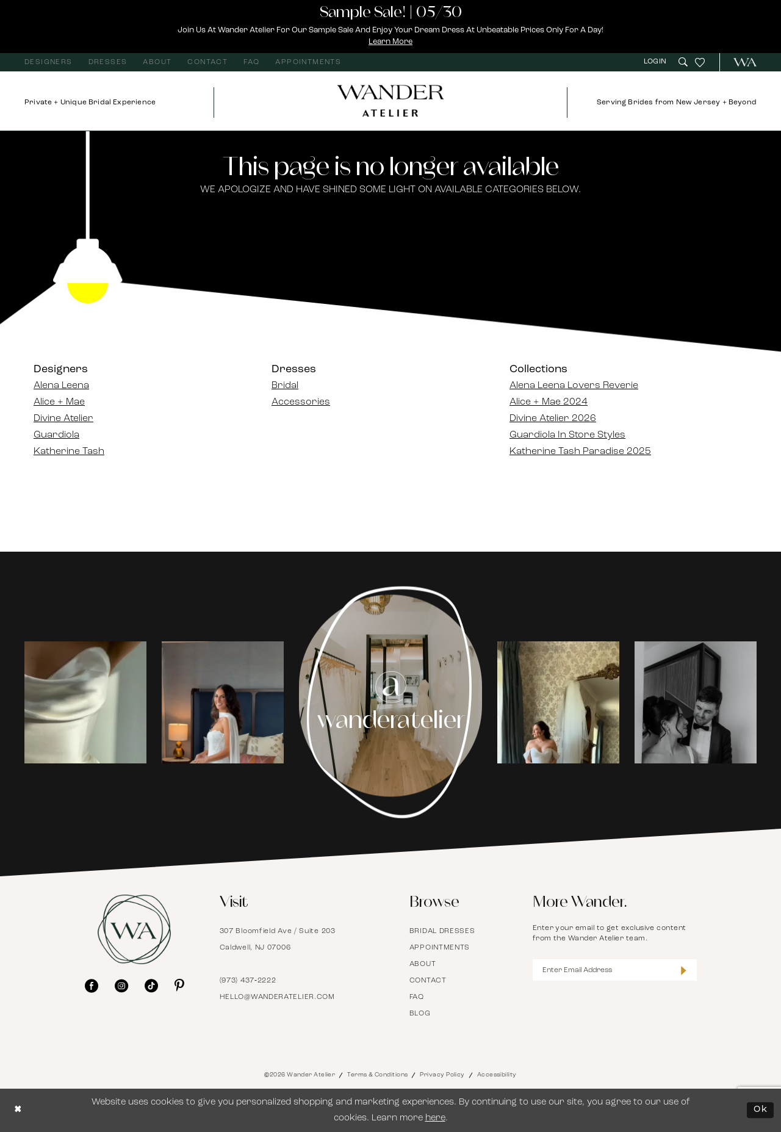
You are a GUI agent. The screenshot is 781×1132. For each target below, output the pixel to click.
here (435, 1118)
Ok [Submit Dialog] (761, 1110)
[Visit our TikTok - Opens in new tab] (151, 985)
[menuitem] (48, 62)
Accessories (301, 402)
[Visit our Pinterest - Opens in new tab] (179, 985)
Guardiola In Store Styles (567, 435)
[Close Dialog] (18, 1110)
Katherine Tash (69, 451)
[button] (656, 62)
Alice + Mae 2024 (548, 402)
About (422, 964)
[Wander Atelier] (739, 62)
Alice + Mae (59, 402)
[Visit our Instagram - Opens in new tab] (121, 985)
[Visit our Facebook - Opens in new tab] (91, 985)
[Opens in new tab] (85, 702)
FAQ (416, 997)
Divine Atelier (63, 419)
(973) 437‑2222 (248, 980)
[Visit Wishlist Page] (699, 62)
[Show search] (683, 62)
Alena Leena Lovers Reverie (573, 386)
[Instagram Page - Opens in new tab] (390, 702)
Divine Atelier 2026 (552, 419)
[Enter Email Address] (615, 970)
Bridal (285, 386)
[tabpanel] (85, 702)
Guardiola (56, 435)
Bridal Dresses (442, 931)
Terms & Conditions (377, 1075)
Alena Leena (61, 386)
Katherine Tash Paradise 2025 (580, 451)
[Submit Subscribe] (684, 969)
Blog (420, 1013)
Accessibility (497, 1075)
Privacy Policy (442, 1075)
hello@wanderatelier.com (277, 997)
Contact (428, 980)
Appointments (439, 947)
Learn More (391, 42)
